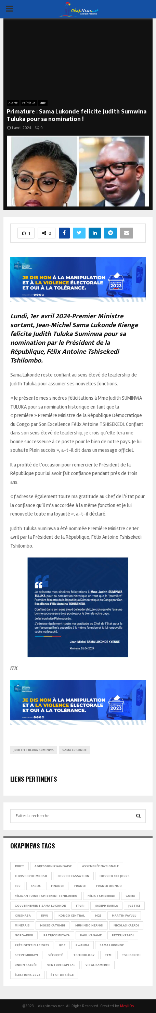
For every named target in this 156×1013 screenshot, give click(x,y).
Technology (83, 955)
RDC (62, 945)
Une (43, 103)
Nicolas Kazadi (126, 925)
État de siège (62, 975)
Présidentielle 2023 (32, 945)
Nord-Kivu (24, 935)
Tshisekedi (131, 955)
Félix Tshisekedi (101, 896)
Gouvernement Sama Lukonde (40, 906)
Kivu (44, 916)
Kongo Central (71, 916)
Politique (28, 103)
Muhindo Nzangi (89, 925)
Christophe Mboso (31, 876)
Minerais (22, 925)
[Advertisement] (78, 63)
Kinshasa (23, 916)
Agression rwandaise (53, 866)
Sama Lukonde (74, 750)
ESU (18, 886)
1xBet (19, 866)
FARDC (36, 886)
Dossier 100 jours (115, 876)
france (80, 886)
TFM (108, 955)
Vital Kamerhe (98, 965)
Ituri (80, 906)
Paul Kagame (91, 935)
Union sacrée (26, 965)
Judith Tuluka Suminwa (34, 750)
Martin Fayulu (124, 916)
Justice (134, 906)
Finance (57, 886)
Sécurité (55, 955)
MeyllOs (127, 1006)
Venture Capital (61, 965)
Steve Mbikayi (26, 955)
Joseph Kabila (106, 906)
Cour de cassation (73, 876)
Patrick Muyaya (56, 935)
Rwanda (82, 945)
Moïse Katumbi (52, 925)
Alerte (13, 103)
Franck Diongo (109, 886)
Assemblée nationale (100, 866)
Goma (130, 896)
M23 (98, 916)
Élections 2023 (27, 975)
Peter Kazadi (123, 935)
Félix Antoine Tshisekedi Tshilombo (46, 896)
